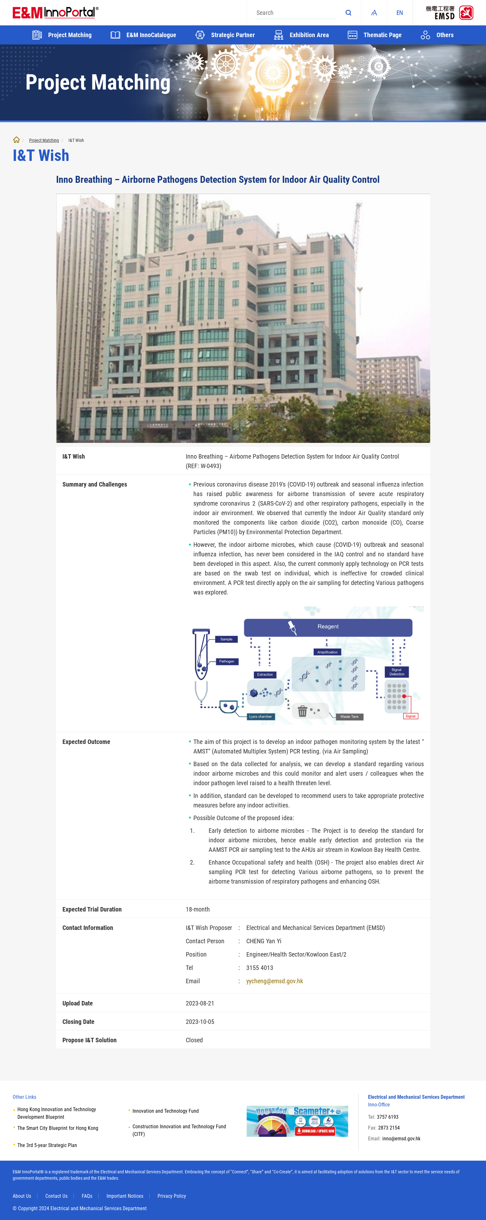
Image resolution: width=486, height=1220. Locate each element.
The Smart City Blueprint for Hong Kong (57, 1128)
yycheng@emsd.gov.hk (274, 981)
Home (16, 139)
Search (348, 12)
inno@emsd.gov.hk (401, 1139)
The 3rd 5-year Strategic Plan (47, 1145)
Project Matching (44, 140)
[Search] (296, 12)
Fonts (374, 12)
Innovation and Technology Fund (166, 1111)
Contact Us (56, 1196)
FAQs (87, 1196)
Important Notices (125, 1196)
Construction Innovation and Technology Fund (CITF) (179, 1130)
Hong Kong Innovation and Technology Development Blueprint (56, 1113)
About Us (22, 1196)
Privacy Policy (172, 1196)
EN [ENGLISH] (399, 12)
